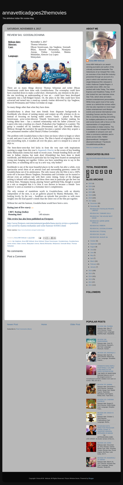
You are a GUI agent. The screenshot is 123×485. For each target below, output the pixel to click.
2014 (90, 276)
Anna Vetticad (39, 241)
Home (44, 324)
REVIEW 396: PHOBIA (105, 326)
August (92, 247)
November (94, 206)
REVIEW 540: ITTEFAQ (98, 231)
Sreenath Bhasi (66, 243)
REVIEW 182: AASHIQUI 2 (106, 353)
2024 (90, 186)
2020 (90, 192)
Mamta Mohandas (46, 243)
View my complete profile (94, 147)
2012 (90, 282)
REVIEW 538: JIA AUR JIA (99, 237)
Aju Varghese (16, 241)
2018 (90, 198)
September (94, 244)
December (94, 203)
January (93, 267)
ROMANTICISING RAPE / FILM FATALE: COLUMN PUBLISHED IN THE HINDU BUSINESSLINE (106, 368)
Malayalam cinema (33, 243)
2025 (90, 183)
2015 (90, 273)
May (92, 255)
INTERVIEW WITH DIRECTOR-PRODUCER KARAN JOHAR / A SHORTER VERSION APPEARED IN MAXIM (105, 429)
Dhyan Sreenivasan (51, 241)
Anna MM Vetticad (28, 241)
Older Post (75, 324)
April (92, 258)
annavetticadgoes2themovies (34, 13)
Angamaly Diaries (46, 150)
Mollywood (56, 243)
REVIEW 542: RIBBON (97, 225)
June (92, 252)
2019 (90, 195)
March (92, 261)
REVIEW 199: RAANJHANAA (102, 340)
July (91, 249)
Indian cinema (21, 243)
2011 (90, 285)
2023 (90, 189)
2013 (90, 279)
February (93, 264)
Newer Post (12, 324)
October (93, 241)
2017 (90, 201)
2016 (90, 270)
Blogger (91, 478)
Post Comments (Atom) (24, 329)
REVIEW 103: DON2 (104, 443)
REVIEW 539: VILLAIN (97, 234)
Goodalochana (63, 241)
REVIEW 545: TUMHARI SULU (100, 213)
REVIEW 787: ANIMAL (104, 384)
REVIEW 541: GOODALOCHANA (101, 228)
